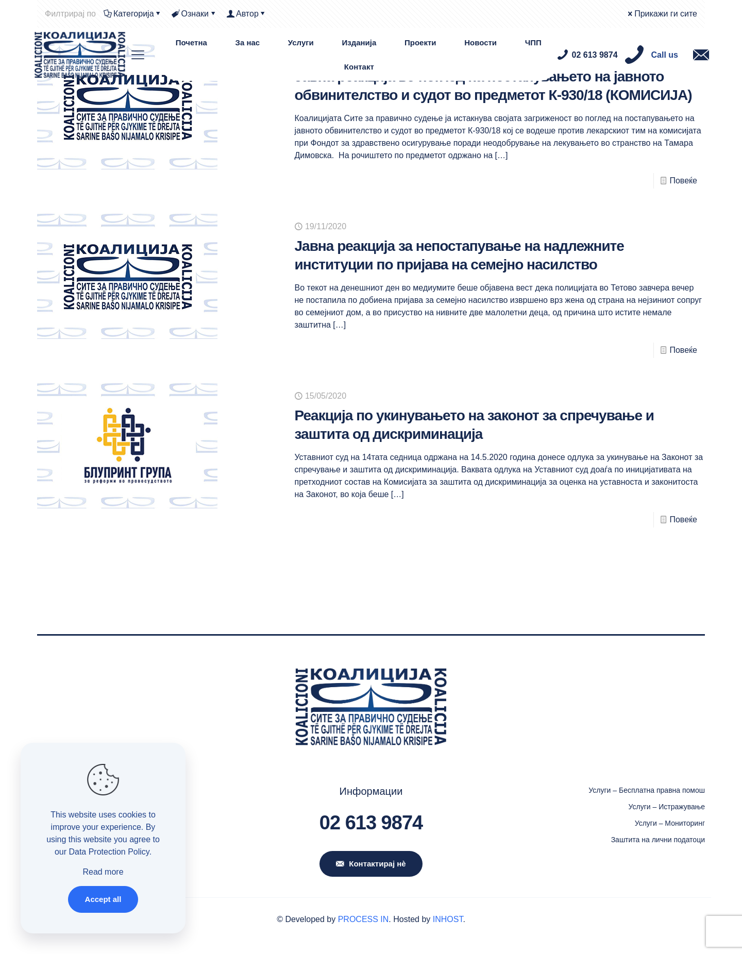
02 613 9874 (371, 822)
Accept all (103, 899)
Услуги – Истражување (667, 807)
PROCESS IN (363, 919)
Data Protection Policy (109, 851)
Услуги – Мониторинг (670, 823)
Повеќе (683, 180)
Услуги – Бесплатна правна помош (646, 790)
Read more (102, 871)
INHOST (448, 919)
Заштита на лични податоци (658, 840)
